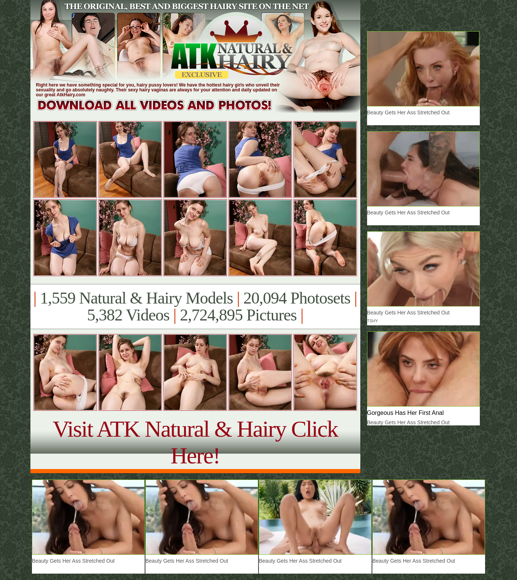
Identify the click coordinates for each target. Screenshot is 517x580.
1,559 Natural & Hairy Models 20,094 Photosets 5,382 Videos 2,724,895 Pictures (195, 306)
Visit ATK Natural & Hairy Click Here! (195, 442)
